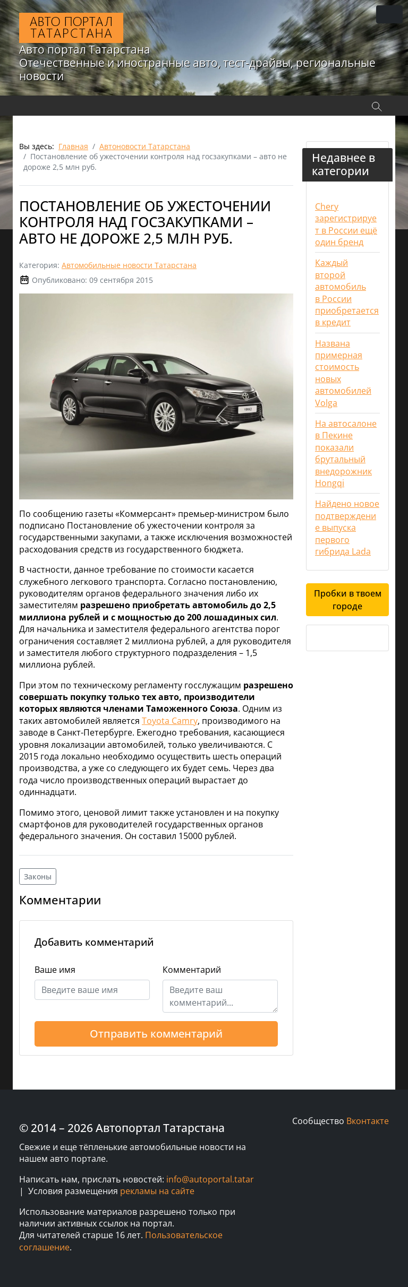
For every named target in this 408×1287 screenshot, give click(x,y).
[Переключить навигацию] (389, 14)
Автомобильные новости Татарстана (129, 265)
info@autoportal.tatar (210, 1179)
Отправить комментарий (156, 1033)
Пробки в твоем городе (347, 600)
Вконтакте (367, 1121)
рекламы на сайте (157, 1191)
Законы (38, 876)
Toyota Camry (170, 721)
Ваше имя (55, 969)
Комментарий (192, 969)
